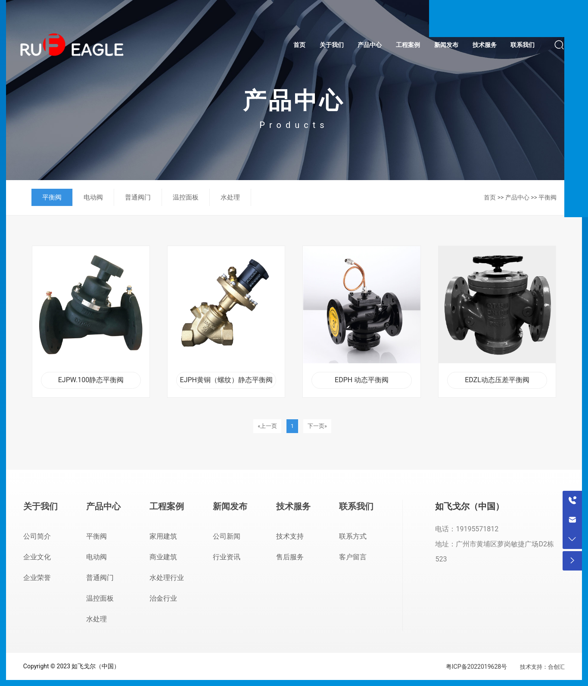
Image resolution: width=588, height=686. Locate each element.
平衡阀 (547, 197)
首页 (490, 197)
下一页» (317, 426)
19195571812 (477, 529)
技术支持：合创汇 (542, 667)
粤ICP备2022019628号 (476, 666)
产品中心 (517, 197)
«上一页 (267, 426)
